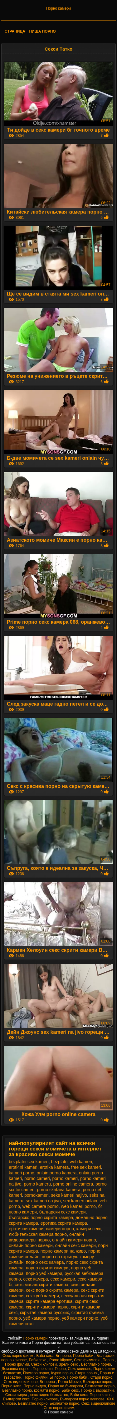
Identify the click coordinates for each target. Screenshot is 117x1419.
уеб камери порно (80, 1318)
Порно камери (58, 8)
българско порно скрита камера (41, 1217)
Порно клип (43, 1369)
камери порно (60, 1228)
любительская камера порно (38, 1234)
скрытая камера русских (44, 1312)
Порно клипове (45, 1399)
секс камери (63, 1279)
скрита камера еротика (49, 1301)
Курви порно (62, 1373)
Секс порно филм (18, 1355)
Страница (15, 31)
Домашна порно (16, 1369)
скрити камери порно (47, 1306)
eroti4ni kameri (23, 1167)
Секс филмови (87, 1360)
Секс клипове (79, 1369)
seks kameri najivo (69, 1195)
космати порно (46, 1390)
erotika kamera (54, 1167)
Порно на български (65, 1386)
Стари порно (86, 1373)
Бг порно (63, 1355)
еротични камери (26, 1228)
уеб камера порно (41, 1318)
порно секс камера (45, 1262)
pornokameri (36, 1195)
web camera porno (40, 1206)
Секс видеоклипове (21, 1382)
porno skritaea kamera (58, 1189)
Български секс (16, 1399)
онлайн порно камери (31, 1245)
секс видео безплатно (49, 1395)
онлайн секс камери (75, 1245)
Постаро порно (36, 1373)
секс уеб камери (42, 1295)
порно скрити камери (47, 1267)
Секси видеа (16, 1395)
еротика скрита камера (64, 1223)
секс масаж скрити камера (41, 1284)
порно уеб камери (44, 1273)
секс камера (35, 1279)
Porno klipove (60, 1360)
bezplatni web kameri (71, 1161)
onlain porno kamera (57, 1172)
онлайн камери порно (74, 1239)
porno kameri (65, 1178)
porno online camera (73, 1184)
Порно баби (84, 1355)
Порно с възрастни (97, 1390)
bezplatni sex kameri (29, 1161)
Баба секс (44, 1355)
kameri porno (21, 1172)
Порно (109, 1360)
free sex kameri (86, 1167)
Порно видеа (34, 1386)
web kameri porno (78, 1206)
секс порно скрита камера (52, 1290)
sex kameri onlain (80, 1200)
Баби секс (38, 1360)
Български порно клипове (82, 1399)
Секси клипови (44, 1364)
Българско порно (97, 1382)
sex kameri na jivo (43, 1200)
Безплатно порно (100, 1386)
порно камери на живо (63, 1251)
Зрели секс (69, 1364)
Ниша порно (42, 31)
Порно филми (17, 1364)
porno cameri (37, 1178)
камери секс (88, 1228)
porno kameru (37, 1184)
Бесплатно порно (96, 1364)
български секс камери (62, 1211)
